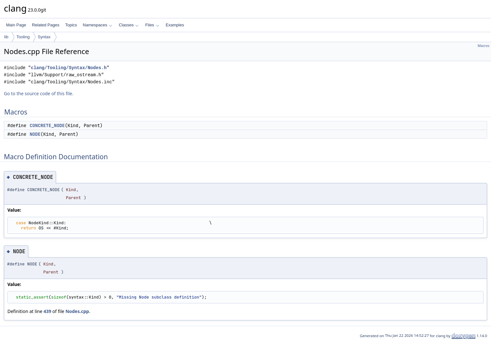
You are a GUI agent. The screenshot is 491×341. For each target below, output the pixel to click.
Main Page (16, 25)
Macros (484, 45)
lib (6, 36)
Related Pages (45, 25)
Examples (175, 25)
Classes (129, 25)
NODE (35, 134)
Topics (71, 25)
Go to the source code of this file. (38, 93)
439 (47, 311)
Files (152, 25)
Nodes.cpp (77, 311)
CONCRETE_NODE (47, 125)
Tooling (23, 36)
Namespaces (97, 25)
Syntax (44, 36)
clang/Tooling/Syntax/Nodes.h (69, 68)
